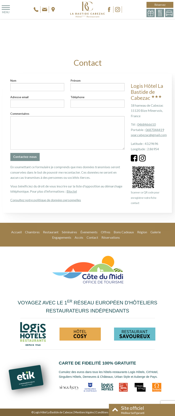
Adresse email (19, 97)
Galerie (155, 232)
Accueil (16, 232)
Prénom (75, 80)
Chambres (32, 232)
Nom (13, 80)
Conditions (102, 412)
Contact (92, 237)
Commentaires (19, 113)
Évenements (89, 232)
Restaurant (50, 232)
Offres (105, 232)
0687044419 (154, 130)
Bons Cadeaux (124, 232)
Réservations (110, 237)
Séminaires (69, 232)
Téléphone (77, 97)
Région (142, 232)
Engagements (61, 237)
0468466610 (146, 124)
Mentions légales (84, 412)
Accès (79, 237)
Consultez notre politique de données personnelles (45, 200)
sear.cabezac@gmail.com (149, 135)
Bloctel (72, 191)
